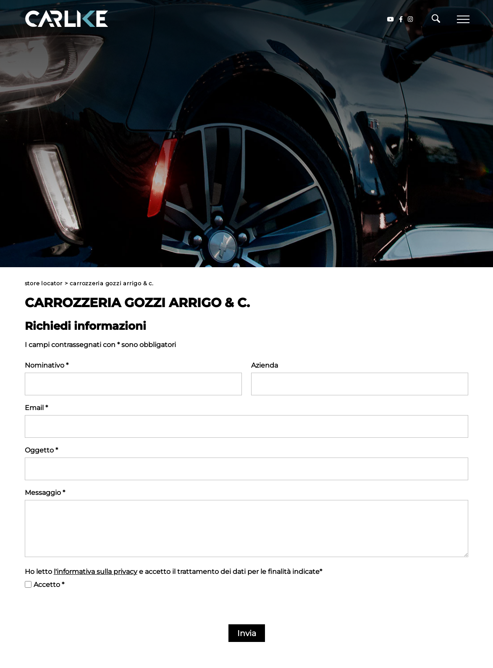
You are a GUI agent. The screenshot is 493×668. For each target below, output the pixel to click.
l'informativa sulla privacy (95, 572)
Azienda (264, 365)
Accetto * (49, 585)
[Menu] (463, 19)
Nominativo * (46, 365)
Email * (36, 408)
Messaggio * (45, 493)
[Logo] (54, 19)
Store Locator (44, 283)
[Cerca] (436, 20)
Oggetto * (41, 450)
